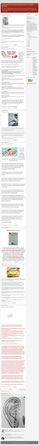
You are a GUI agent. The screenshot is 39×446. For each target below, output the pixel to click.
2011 (28, 45)
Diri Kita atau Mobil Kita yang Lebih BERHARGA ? (9, 265)
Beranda (10, 389)
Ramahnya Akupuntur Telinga (6, 15)
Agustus (29, 35)
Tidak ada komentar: (9, 44)
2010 (28, 46)
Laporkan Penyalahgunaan (31, 51)
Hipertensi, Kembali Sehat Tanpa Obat (7, 48)
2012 (28, 44)
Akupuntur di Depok (29, 49)
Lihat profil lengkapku (29, 31)
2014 (28, 43)
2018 (28, 34)
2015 (28, 42)
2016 (28, 41)
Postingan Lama (22, 389)
